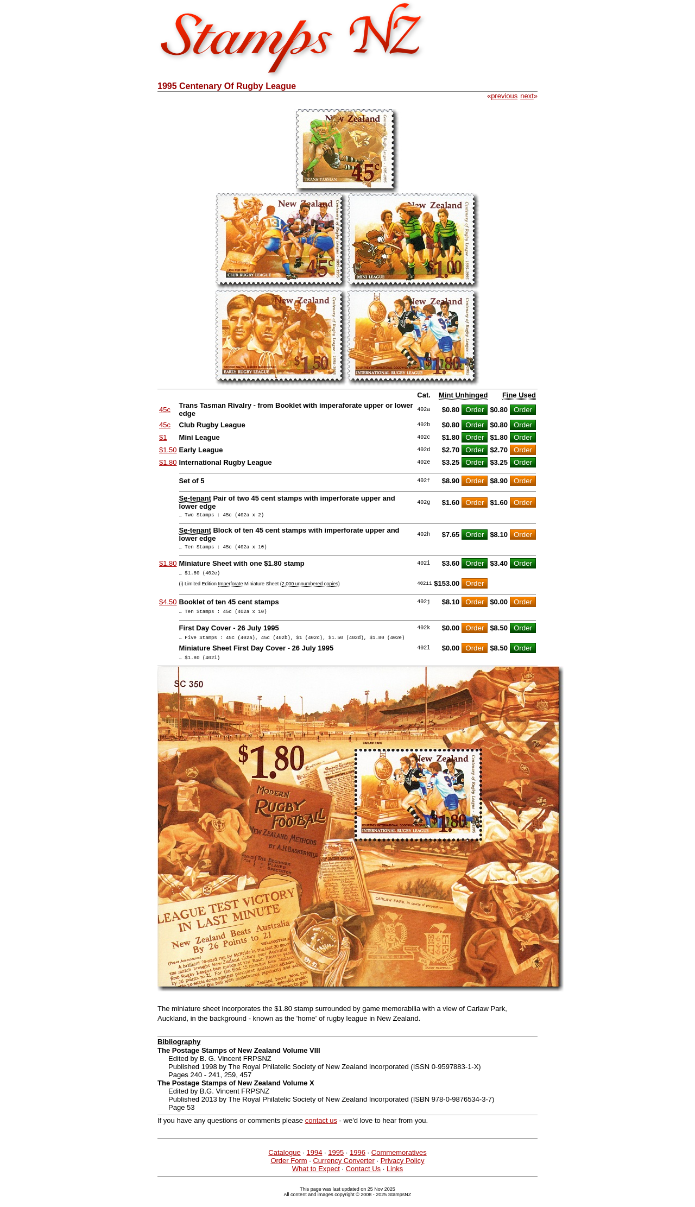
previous (504, 96)
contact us (321, 1130)
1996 (357, 1162)
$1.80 (168, 462)
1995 (336, 1162)
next (527, 96)
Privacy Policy (403, 1170)
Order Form (288, 1170)
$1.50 (168, 450)
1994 (314, 1162)
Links (395, 1178)
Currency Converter (343, 1170)
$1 (163, 437)
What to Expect (316, 1178)
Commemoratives (399, 1162)
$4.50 (168, 607)
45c (164, 410)
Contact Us (363, 1178)
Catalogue (284, 1162)
